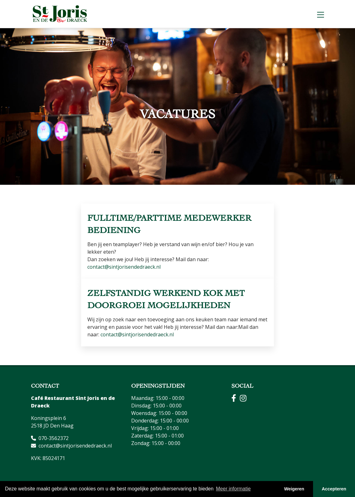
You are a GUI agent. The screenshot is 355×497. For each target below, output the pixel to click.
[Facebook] (235, 399)
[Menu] (320, 14)
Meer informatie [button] (233, 488)
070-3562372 (54, 438)
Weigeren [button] (294, 488)
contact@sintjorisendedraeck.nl (124, 266)
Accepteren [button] (334, 488)
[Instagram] (245, 399)
